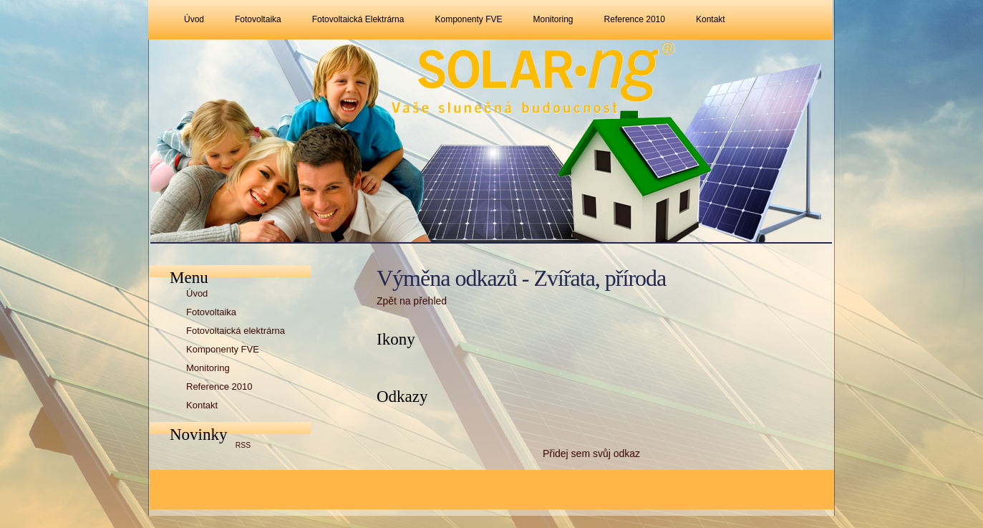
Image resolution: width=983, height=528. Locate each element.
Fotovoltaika (258, 19)
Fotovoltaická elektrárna (358, 19)
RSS (243, 445)
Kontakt (710, 19)
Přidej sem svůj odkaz (591, 453)
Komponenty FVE (468, 19)
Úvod (194, 19)
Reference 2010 (634, 19)
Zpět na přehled (412, 301)
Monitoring (553, 19)
